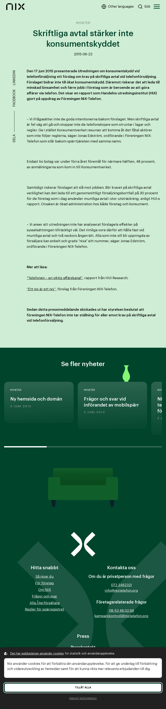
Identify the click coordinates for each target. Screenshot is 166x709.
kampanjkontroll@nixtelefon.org (121, 616)
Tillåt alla (83, 687)
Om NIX (44, 590)
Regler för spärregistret (44, 609)
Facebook (14, 98)
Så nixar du (44, 576)
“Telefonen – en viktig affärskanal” (54, 278)
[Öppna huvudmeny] (157, 7)
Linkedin (14, 77)
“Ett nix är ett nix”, (42, 289)
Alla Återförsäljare (45, 603)
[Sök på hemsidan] (144, 6)
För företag (44, 583)
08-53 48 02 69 (121, 610)
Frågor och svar (44, 596)
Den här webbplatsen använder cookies (37, 653)
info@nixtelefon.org (121, 590)
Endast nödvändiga (83, 698)
